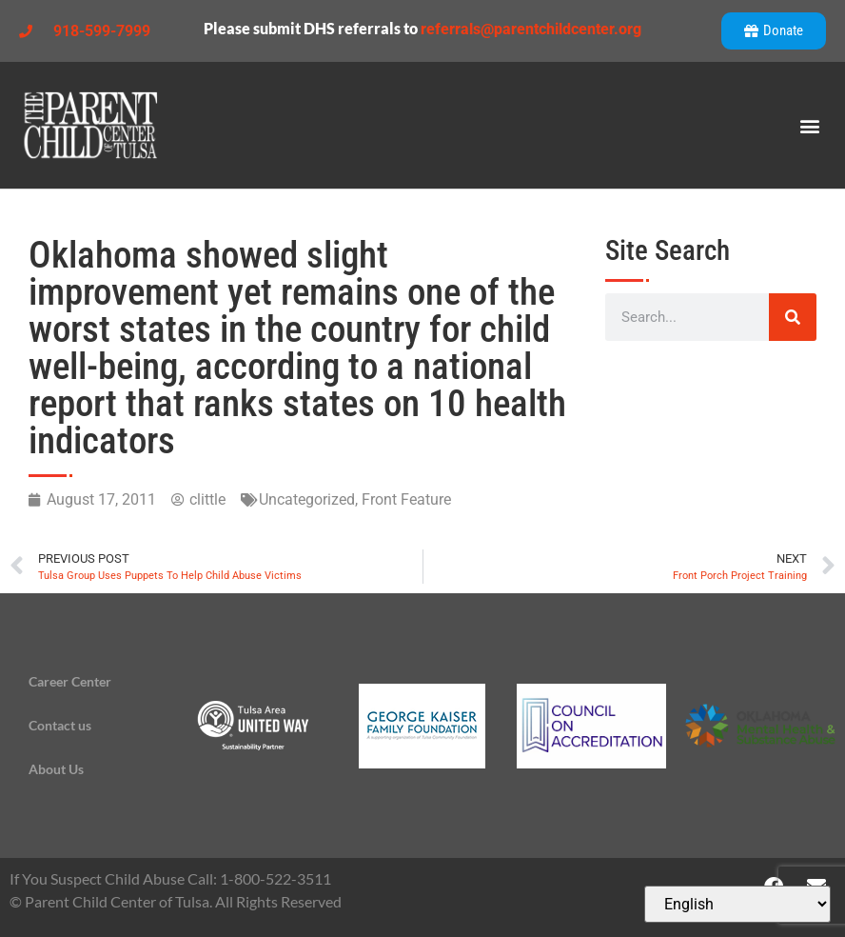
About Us (56, 769)
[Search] (792, 317)
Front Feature (406, 499)
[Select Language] (737, 904)
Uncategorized (307, 499)
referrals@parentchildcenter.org (531, 29)
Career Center (70, 681)
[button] (810, 125)
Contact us (60, 725)
